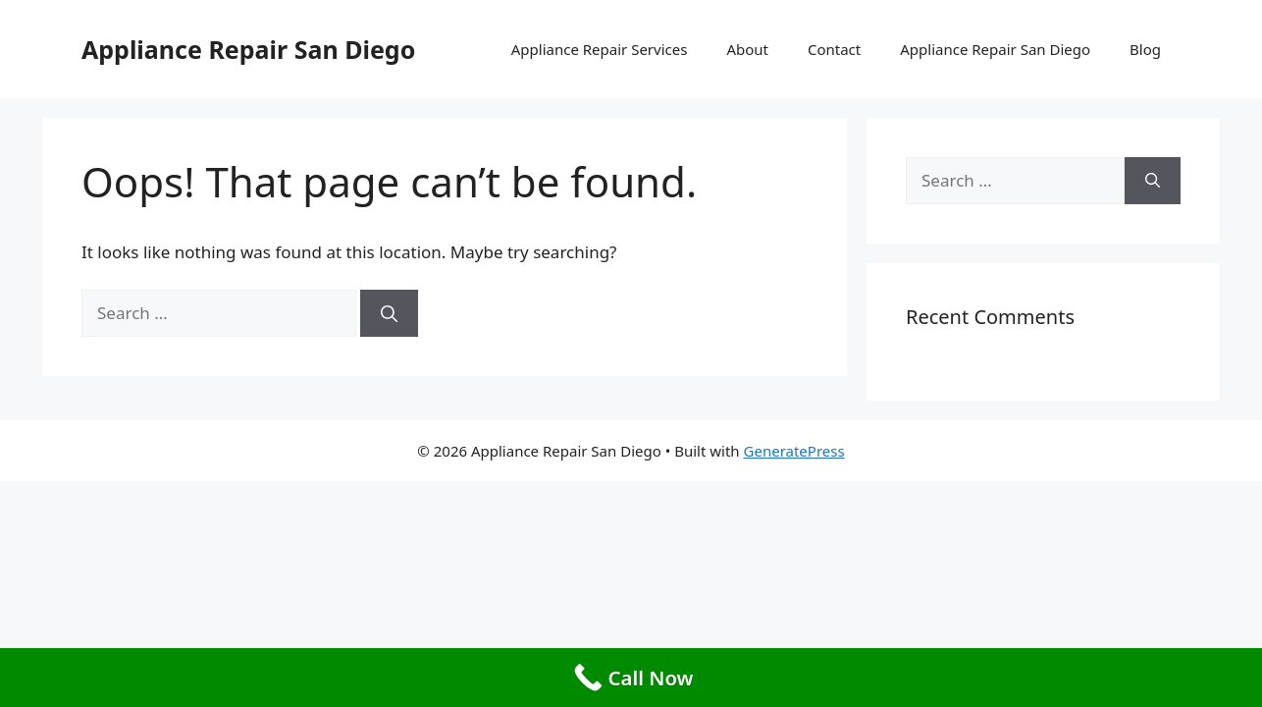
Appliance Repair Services (599, 49)
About (747, 49)
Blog (1145, 49)
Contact (834, 49)
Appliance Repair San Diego (248, 49)
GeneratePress (794, 451)
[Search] (389, 313)
